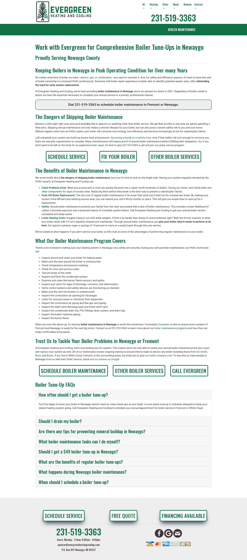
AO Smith (201, 351)
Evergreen (163, 324)
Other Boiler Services (175, 156)
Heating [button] (154, 4)
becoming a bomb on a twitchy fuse (131, 137)
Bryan (50, 355)
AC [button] (143, 4)
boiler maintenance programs (170, 328)
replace (44, 351)
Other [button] (165, 4)
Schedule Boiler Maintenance (73, 370)
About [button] (176, 4)
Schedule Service (67, 156)
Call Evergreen (189, 370)
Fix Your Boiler (118, 156)
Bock (38, 355)
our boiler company (156, 355)
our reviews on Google (106, 359)
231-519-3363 (173, 17)
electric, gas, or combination (96, 77)
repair (206, 348)
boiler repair (97, 145)
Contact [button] (198, 4)
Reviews (188, 4)
